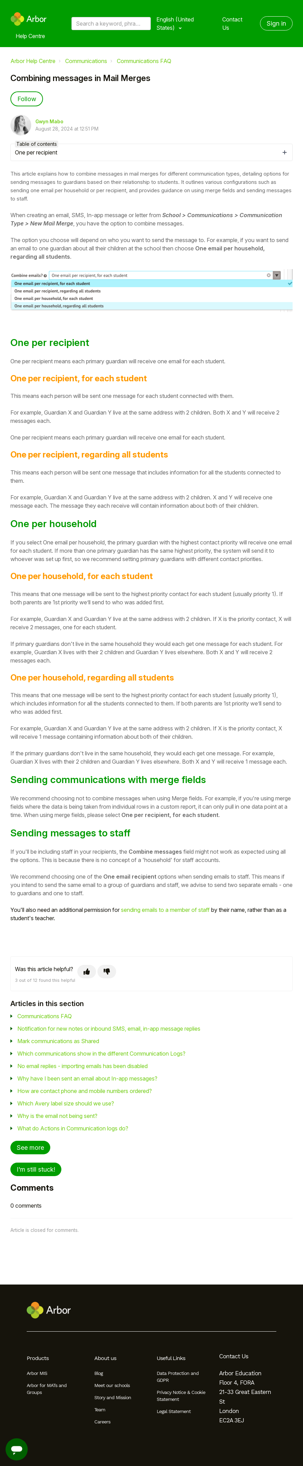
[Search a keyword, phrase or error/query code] (111, 23)
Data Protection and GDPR (178, 1376)
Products (38, 1358)
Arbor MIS (37, 1373)
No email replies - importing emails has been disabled (82, 1066)
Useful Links (171, 1358)
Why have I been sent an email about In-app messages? (87, 1078)
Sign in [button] (276, 23)
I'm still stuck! (36, 1169)
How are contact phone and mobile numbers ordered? (84, 1090)
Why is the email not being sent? (57, 1115)
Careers (102, 1421)
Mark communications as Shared (58, 1041)
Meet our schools (112, 1385)
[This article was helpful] (86, 971)
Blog (98, 1373)
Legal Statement (174, 1411)
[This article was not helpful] (106, 971)
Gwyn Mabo (49, 121)
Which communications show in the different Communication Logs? (101, 1053)
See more (30, 1147)
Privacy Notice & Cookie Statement (181, 1395)
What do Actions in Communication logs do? (72, 1128)
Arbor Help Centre (32, 60)
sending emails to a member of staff (165, 909)
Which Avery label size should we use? (65, 1103)
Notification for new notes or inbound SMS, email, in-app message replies (108, 1028)
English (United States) (175, 23)
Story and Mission (112, 1397)
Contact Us (232, 23)
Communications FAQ (144, 60)
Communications (86, 60)
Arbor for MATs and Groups (47, 1389)
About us (105, 1358)
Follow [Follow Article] (26, 99)
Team (99, 1409)
